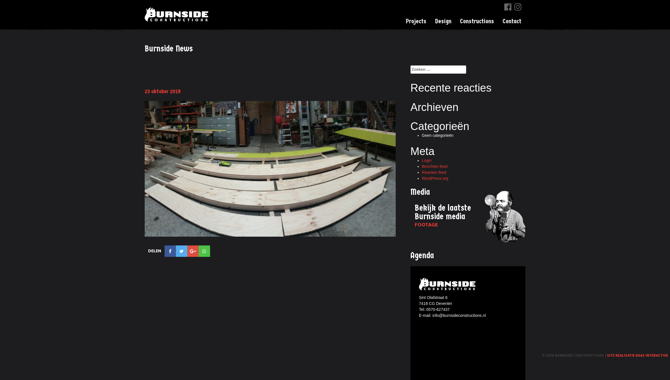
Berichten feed (434, 166)
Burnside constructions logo (448, 284)
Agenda (422, 256)
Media (420, 192)
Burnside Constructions (177, 14)
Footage (426, 224)
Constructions (477, 21)
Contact (512, 21)
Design (443, 21)
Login (427, 160)
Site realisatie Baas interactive (637, 355)
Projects (416, 21)
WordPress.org (435, 178)
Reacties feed (434, 172)
